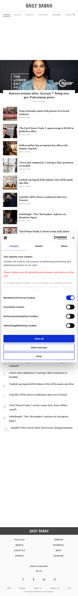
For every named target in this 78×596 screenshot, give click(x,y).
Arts (58, 550)
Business (58, 545)
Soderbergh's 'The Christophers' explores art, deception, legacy (42, 215)
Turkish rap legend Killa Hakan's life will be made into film (46, 181)
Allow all (39, 338)
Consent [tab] (13, 246)
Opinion (58, 556)
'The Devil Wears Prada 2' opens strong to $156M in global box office (46, 129)
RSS (69, 588)
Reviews (57, 15)
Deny (39, 356)
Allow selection (39, 347)
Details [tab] (39, 246)
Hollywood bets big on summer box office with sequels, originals (43, 147)
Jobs (9, 588)
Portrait (43, 15)
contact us (54, 588)
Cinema (6, 15)
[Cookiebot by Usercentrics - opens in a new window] (54, 238)
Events (29, 15)
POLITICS (19, 539)
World (19, 545)
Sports (19, 556)
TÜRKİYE (58, 539)
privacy (22, 588)
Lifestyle (19, 550)
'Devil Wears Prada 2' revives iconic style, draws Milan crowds (44, 233)
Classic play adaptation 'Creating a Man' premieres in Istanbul (46, 164)
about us (38, 588)
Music (18, 15)
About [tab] (64, 246)
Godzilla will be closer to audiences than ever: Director (43, 198)
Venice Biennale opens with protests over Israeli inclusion (44, 112)
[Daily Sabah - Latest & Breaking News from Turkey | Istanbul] (39, 6)
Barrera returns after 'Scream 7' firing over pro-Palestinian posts (39, 95)
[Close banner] (73, 238)
